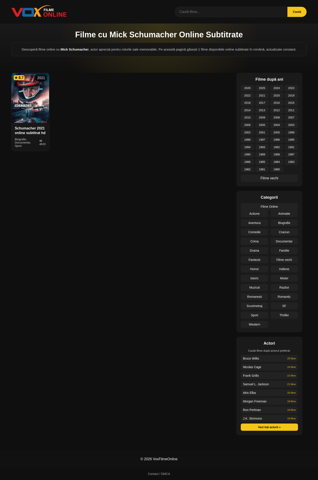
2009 (262, 117)
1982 (247, 169)
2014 (247, 110)
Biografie (284, 223)
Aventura (254, 223)
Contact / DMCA (159, 474)
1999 (291, 132)
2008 (277, 117)
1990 (247, 154)
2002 (247, 132)
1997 (262, 139)
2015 (291, 102)
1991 (291, 147)
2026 (247, 88)
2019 (291, 95)
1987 (291, 154)
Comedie (254, 232)
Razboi (284, 287)
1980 (277, 169)
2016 (277, 102)
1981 (262, 169)
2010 (247, 117)
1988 (277, 154)
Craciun (284, 232)
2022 (247, 95)
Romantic (284, 296)
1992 (277, 147)
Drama (254, 250)
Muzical (254, 287)
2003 (291, 125)
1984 (277, 162)
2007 (291, 117)
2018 (247, 102)
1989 (262, 154)
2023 (291, 88)
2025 (262, 88)
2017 (262, 102)
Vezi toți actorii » (269, 427)
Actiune (254, 213)
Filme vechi (269, 178)
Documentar (284, 241)
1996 (277, 139)
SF (284, 306)
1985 (262, 162)
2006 (247, 125)
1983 (291, 162)
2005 (262, 125)
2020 (277, 95)
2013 (262, 110)
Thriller (284, 315)
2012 (277, 110)
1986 (247, 162)
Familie (284, 250)
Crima (254, 241)
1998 (247, 139)
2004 (277, 125)
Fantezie (255, 260)
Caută (297, 11)
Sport (254, 315)
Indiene (284, 269)
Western (254, 324)
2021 (262, 95)
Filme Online (269, 206)
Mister (284, 278)
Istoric (254, 278)
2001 (262, 132)
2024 (277, 88)
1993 (262, 147)
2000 (277, 132)
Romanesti (254, 296)
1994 (247, 147)
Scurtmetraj (255, 306)
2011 (291, 110)
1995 (291, 139)
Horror (254, 269)
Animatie (284, 213)
